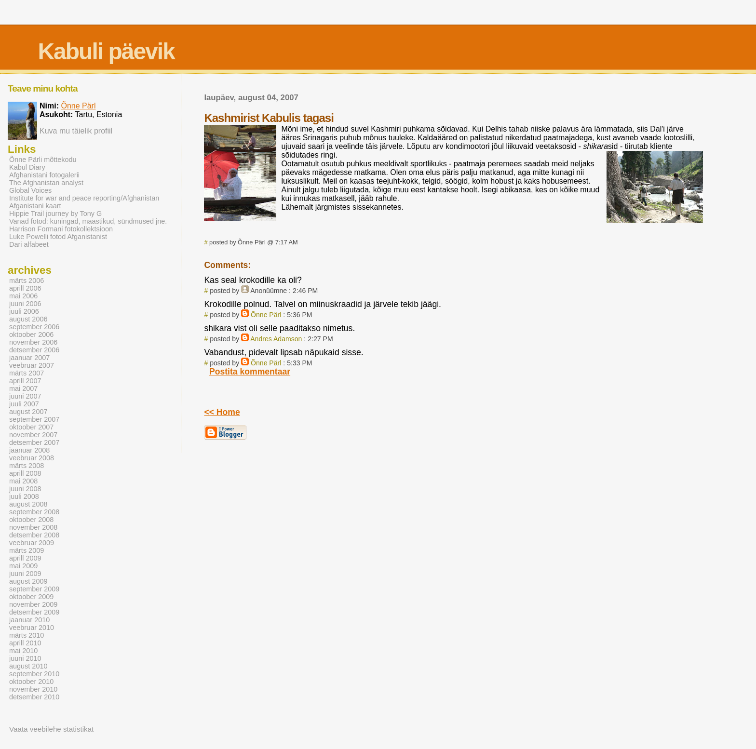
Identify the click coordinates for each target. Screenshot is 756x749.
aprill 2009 (25, 558)
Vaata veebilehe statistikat (51, 729)
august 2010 (28, 666)
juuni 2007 (25, 396)
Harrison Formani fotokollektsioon (61, 229)
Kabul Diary (27, 167)
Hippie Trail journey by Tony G (55, 213)
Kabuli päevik (106, 51)
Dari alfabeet (29, 244)
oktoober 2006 (31, 334)
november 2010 (33, 689)
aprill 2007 (25, 381)
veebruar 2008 (31, 458)
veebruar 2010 (31, 627)
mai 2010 (23, 651)
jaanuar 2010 (29, 620)
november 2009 (33, 604)
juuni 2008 (25, 489)
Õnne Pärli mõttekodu (43, 159)
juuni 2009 (25, 573)
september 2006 (34, 327)
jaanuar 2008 (29, 450)
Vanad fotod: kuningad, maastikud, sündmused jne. (88, 221)
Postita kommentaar (249, 371)
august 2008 (28, 504)
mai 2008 (23, 481)
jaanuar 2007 (29, 357)
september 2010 (34, 674)
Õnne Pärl (266, 315)
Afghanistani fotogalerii (44, 175)
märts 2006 (26, 280)
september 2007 (34, 419)
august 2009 (28, 581)
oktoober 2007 (31, 427)
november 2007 (33, 435)
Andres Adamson (276, 339)
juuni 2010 (25, 658)
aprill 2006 (25, 288)
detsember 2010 (34, 697)
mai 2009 (23, 566)
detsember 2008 (34, 535)
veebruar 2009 (31, 543)
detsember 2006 (34, 350)
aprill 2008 (25, 473)
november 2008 (33, 527)
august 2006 (28, 319)
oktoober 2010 (31, 681)
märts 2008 (26, 465)
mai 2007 (23, 388)
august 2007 (28, 411)
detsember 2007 (34, 442)
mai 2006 (23, 296)
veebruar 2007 (31, 365)
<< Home (222, 412)
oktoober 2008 (31, 519)
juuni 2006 (25, 304)
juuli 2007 (24, 404)
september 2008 (34, 512)
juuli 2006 (24, 311)
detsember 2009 (34, 612)
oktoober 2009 (31, 597)
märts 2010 (26, 635)
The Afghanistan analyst (46, 183)
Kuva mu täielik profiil (76, 131)
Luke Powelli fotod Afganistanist (58, 237)
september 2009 (34, 589)
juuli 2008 (24, 496)
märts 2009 (26, 550)
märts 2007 (26, 373)
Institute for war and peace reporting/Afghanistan (84, 198)
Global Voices (30, 190)
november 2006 (33, 342)
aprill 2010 (25, 643)
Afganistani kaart (35, 206)
